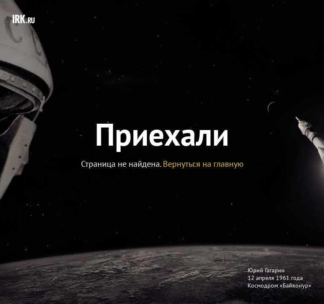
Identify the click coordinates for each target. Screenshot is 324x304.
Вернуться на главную (203, 163)
